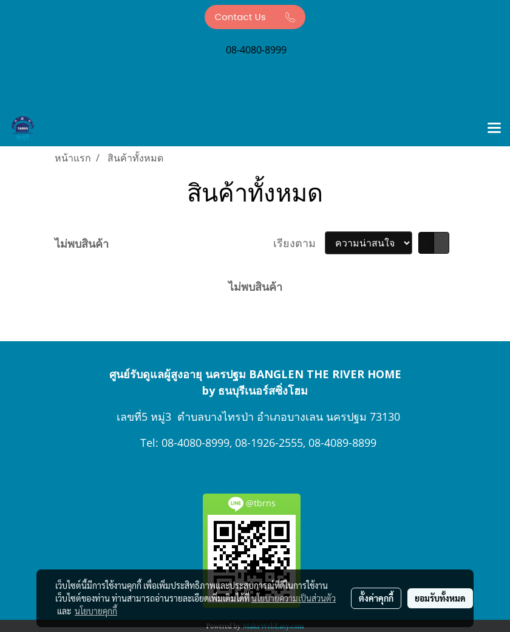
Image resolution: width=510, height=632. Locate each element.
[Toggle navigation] (494, 128)
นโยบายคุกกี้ (96, 610)
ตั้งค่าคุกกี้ (376, 598)
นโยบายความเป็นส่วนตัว (293, 598)
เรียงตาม (299, 243)
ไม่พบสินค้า (82, 243)
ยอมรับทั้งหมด (440, 598)
